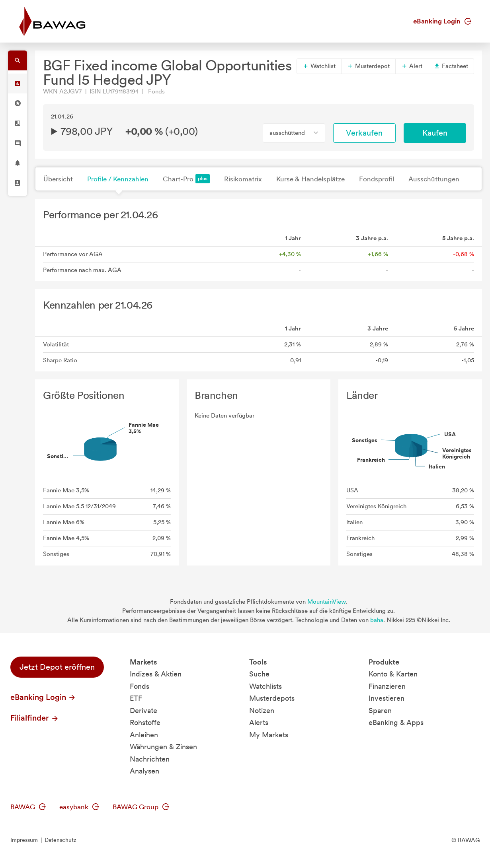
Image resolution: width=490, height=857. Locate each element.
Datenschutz (60, 840)
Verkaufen (364, 133)
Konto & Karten (393, 674)
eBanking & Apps (396, 722)
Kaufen (434, 133)
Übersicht (58, 179)
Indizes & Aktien (156, 674)
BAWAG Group (141, 807)
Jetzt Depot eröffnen (57, 667)
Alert (411, 66)
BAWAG (28, 807)
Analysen (144, 771)
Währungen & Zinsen (163, 746)
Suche (259, 674)
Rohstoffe (145, 722)
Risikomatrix (243, 179)
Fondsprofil (376, 179)
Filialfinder (34, 718)
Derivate (143, 710)
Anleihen (144, 735)
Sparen (380, 710)
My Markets (268, 735)
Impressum (24, 840)
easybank (79, 807)
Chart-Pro (186, 178)
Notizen (261, 710)
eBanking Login (442, 21)
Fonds (139, 686)
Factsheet (451, 66)
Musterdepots (272, 698)
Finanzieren (387, 686)
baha (376, 620)
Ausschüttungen (433, 179)
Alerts (258, 722)
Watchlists (265, 686)
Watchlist (319, 66)
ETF (136, 698)
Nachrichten (150, 759)
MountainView (326, 601)
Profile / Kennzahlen (117, 179)
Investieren (386, 698)
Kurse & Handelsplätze (310, 179)
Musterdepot (368, 66)
